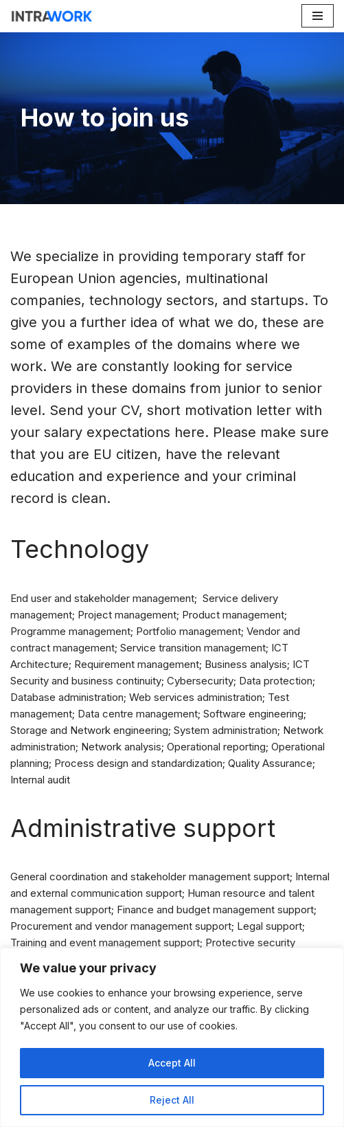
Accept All (172, 1063)
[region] (172, 1037)
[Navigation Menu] (317, 15)
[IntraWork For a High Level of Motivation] (51, 16)
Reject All (172, 1100)
